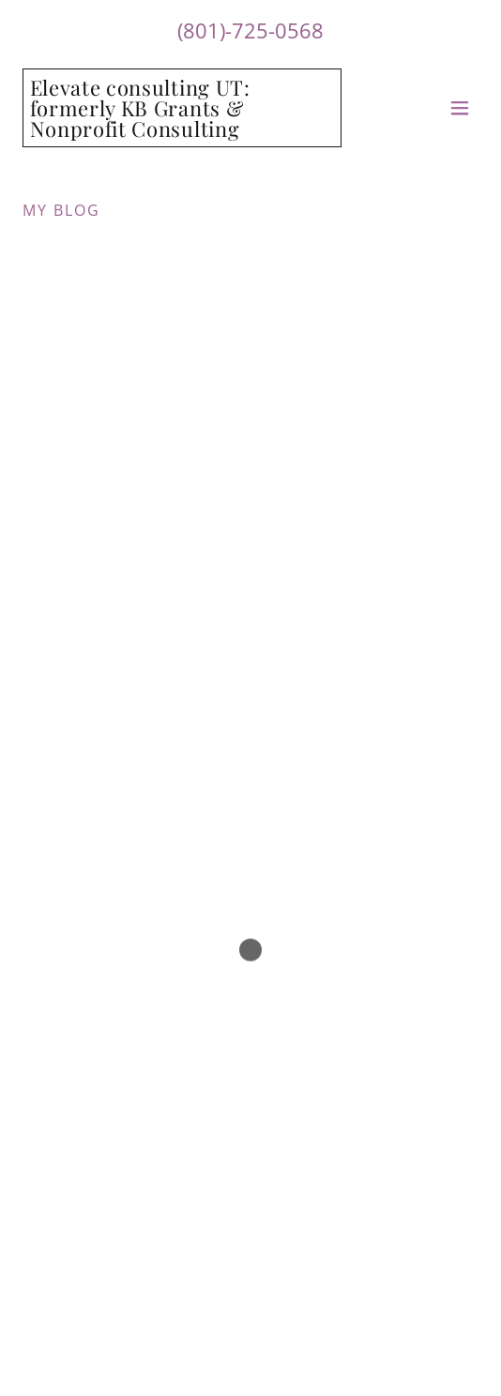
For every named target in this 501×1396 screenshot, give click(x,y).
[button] (459, 108)
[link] (182, 131)
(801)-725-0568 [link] (250, 30)
